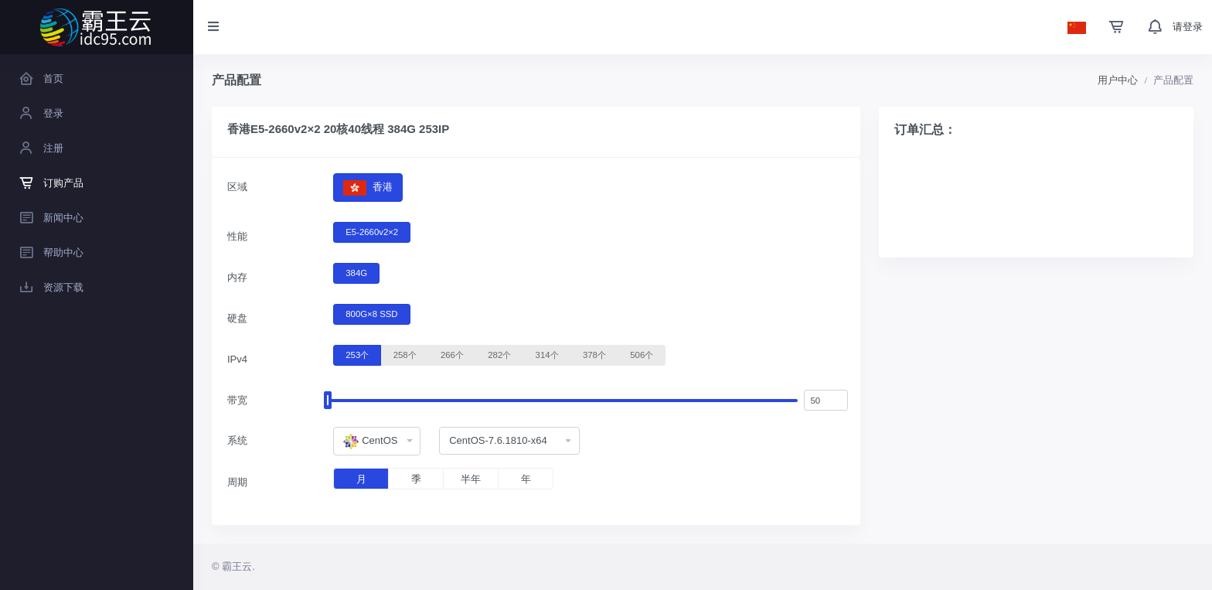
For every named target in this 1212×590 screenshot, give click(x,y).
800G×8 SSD (371, 313)
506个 (641, 354)
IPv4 (237, 359)
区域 (237, 187)
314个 (547, 354)
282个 (499, 354)
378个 (594, 354)
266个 (452, 354)
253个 (357, 354)
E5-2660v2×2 (372, 231)
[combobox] (376, 441)
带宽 (237, 400)
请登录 (1188, 26)
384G (356, 272)
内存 (237, 277)
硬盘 (237, 318)
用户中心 (1118, 80)
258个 (405, 354)
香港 (367, 187)
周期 (237, 482)
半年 (471, 479)
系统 (237, 440)
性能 (237, 236)
